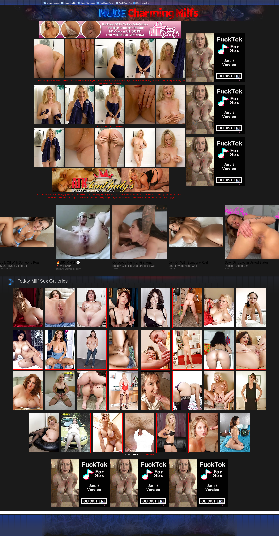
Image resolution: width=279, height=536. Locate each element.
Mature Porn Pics (70, 3)
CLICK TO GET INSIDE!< (110, 126)
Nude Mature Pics (142, 3)
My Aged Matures (53, 3)
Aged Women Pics (125, 3)
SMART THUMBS (146, 455)
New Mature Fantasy (107, 3)
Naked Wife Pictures (88, 3)
